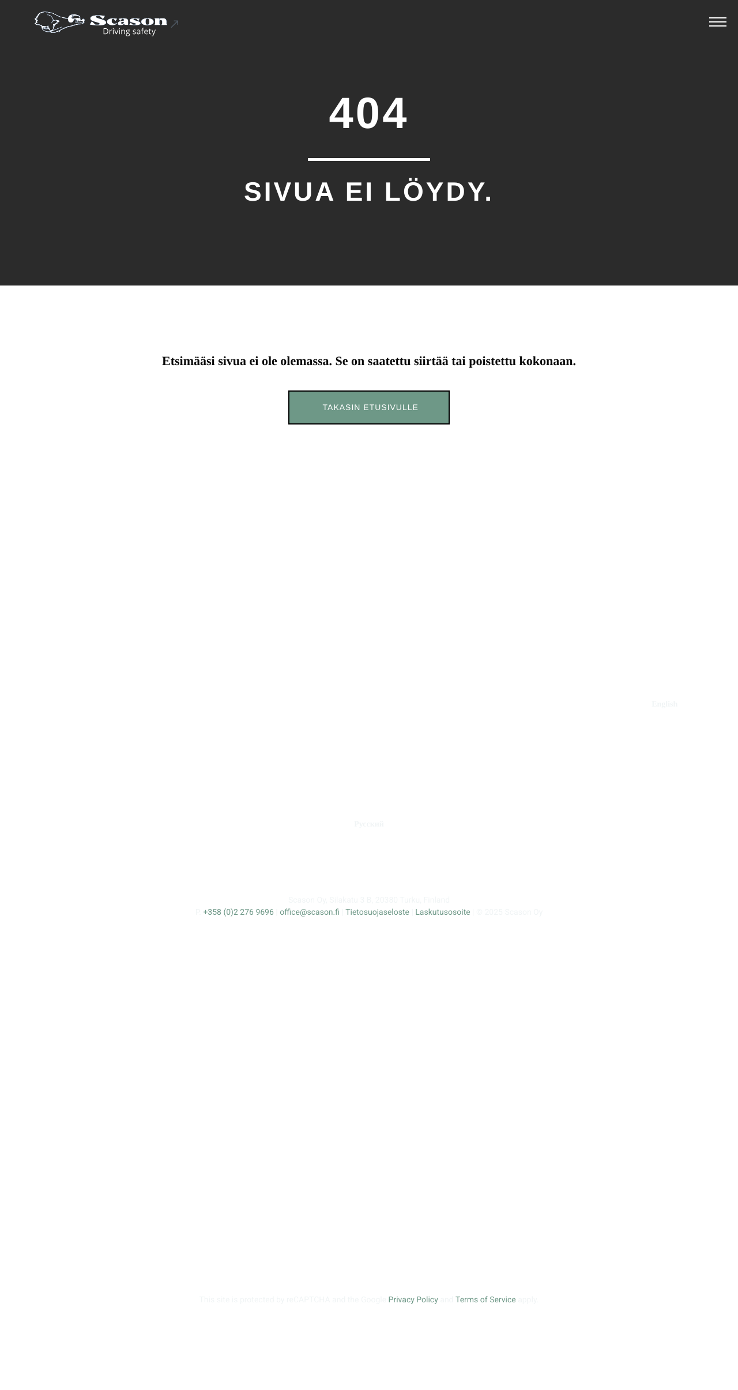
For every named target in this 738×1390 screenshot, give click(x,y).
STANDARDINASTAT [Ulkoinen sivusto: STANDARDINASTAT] (259, 704)
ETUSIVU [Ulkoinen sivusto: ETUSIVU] (78, 704)
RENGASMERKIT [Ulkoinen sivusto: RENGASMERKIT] (583, 704)
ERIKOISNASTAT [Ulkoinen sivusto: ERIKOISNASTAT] (158, 704)
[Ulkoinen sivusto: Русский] (369, 825)
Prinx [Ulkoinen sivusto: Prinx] (588, 730)
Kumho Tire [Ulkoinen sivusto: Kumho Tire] (588, 799)
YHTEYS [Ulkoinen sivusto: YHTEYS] (497, 704)
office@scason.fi (310, 912)
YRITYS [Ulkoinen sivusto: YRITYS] (436, 704)
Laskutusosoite (442, 912)
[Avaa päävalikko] (717, 23)
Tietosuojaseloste (377, 912)
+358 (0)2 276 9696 (238, 912)
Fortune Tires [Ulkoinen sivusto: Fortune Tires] (588, 753)
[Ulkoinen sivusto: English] (664, 705)
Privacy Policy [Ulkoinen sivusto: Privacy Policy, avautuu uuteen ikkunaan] (413, 1300)
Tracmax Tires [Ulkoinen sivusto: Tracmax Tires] (589, 776)
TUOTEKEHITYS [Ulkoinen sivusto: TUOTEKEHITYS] (360, 704)
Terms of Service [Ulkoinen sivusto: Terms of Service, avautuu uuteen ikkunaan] (485, 1300)
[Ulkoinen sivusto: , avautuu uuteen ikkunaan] (332, 866)
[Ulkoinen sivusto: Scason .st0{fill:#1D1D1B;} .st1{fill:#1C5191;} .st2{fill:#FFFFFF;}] (107, 24)
